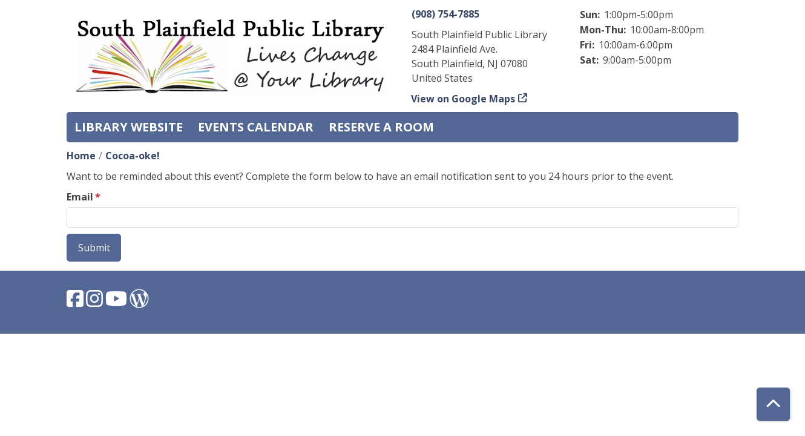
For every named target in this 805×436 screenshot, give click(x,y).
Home (81, 155)
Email (80, 196)
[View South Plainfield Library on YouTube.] (117, 302)
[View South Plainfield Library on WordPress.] (139, 302)
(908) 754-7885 (445, 14)
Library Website (128, 127)
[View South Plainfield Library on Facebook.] (76, 302)
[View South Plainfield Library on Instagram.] (95, 302)
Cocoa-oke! (132, 155)
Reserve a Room (381, 127)
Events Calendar (256, 127)
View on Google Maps (463, 98)
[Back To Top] (773, 404)
